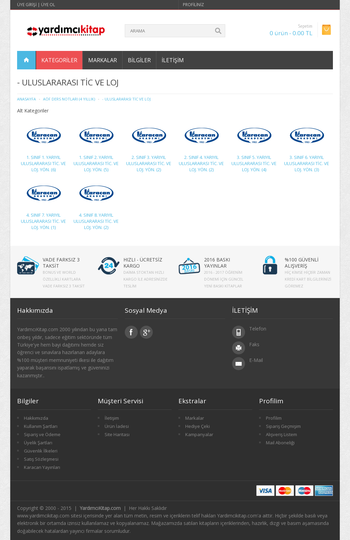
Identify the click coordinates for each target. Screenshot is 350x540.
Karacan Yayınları (42, 467)
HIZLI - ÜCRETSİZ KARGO (142, 262)
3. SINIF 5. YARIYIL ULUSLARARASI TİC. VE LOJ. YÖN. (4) (254, 163)
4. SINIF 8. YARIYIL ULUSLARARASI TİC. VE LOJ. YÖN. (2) (96, 221)
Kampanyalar (199, 434)
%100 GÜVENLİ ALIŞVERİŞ (302, 262)
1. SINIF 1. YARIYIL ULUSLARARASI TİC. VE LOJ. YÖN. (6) (43, 163)
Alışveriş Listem (281, 434)
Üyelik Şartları (38, 443)
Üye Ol (48, 5)
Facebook (131, 332)
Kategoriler (59, 60)
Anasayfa (26, 99)
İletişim (173, 60)
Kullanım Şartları (40, 426)
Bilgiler (139, 60)
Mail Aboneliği (280, 443)
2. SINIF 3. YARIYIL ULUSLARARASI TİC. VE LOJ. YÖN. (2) (148, 163)
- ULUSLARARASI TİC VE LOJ (126, 99)
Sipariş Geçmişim (283, 426)
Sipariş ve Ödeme (42, 434)
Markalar (102, 60)
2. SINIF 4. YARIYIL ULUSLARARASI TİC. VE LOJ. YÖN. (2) (201, 163)
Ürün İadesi (117, 426)
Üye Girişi (27, 5)
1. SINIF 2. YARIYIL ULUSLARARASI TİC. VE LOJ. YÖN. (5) (96, 163)
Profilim (274, 418)
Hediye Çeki (197, 426)
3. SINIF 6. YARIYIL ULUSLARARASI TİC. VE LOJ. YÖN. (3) (306, 163)
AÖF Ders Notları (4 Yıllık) (69, 99)
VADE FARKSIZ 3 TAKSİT (61, 262)
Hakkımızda (36, 418)
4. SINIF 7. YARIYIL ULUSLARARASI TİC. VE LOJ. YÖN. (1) (43, 221)
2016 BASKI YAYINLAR (217, 262)
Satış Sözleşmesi (41, 459)
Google (146, 332)
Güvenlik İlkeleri (40, 451)
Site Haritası (117, 434)
